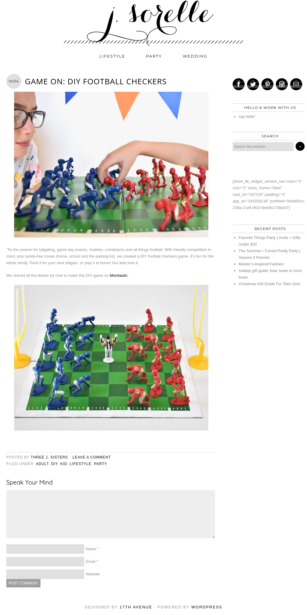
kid (63, 464)
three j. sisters (49, 457)
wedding (195, 56)
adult (42, 464)
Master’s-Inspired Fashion (261, 264)
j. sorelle (153, 23)
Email (91, 561)
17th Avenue (136, 607)
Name (91, 549)
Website (93, 574)
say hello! (247, 116)
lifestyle (112, 56)
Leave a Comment (92, 457)
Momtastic (118, 275)
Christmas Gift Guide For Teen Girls (269, 284)
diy (54, 464)
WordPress (206, 607)
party (154, 56)
